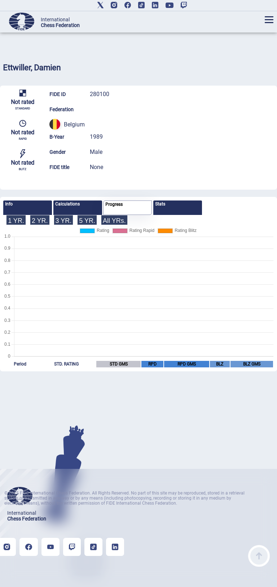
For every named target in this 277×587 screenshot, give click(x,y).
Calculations (67, 204)
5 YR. (87, 220)
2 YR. (40, 220)
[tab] (27, 207)
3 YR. (64, 220)
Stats (160, 204)
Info (9, 204)
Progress (114, 204)
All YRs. (114, 220)
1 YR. (16, 220)
